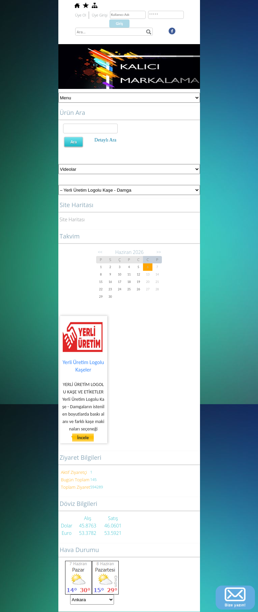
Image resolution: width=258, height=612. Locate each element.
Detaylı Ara (105, 139)
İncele (83, 438)
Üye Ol (80, 15)
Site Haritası (72, 219)
